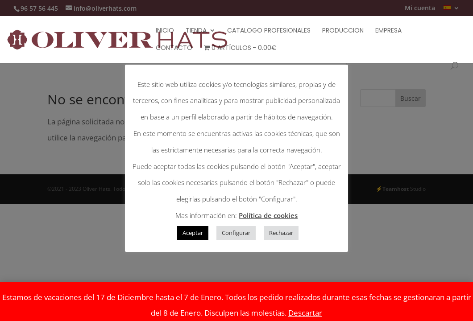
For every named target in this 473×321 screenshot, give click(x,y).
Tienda (196, 31)
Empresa (388, 31)
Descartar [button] (305, 313)
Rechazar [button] (281, 233)
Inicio (165, 31)
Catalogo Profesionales (269, 31)
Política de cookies (268, 215)
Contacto (174, 48)
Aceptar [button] (193, 233)
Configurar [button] (236, 233)
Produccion (343, 31)
